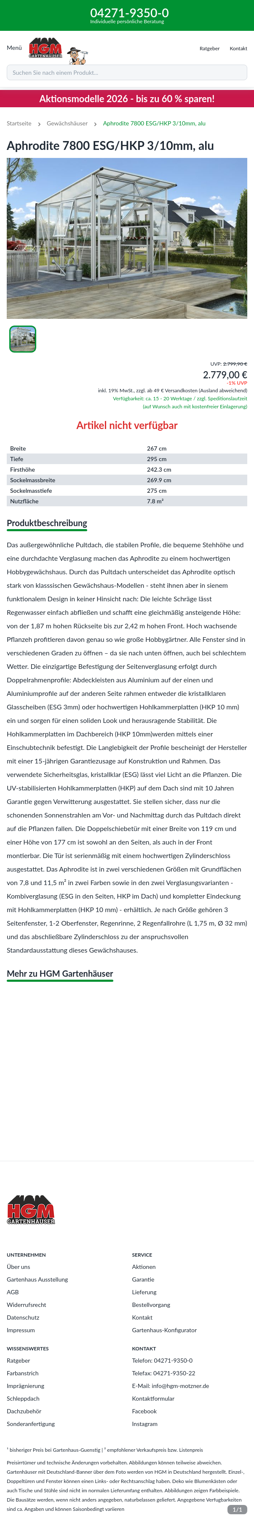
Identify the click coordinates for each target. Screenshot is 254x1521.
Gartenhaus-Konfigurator (164, 1330)
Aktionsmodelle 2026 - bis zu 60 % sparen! (127, 98)
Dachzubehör (24, 1411)
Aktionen (144, 1266)
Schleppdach (23, 1398)
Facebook (144, 1411)
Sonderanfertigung (31, 1423)
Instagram (145, 1423)
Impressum (21, 1330)
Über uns (18, 1266)
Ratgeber (18, 1360)
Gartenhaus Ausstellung (37, 1279)
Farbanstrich (23, 1373)
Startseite (19, 123)
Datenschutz (23, 1317)
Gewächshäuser (67, 123)
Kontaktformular (153, 1398)
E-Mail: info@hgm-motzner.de (170, 1385)
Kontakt (142, 1317)
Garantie (143, 1279)
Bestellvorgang (151, 1304)
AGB (13, 1292)
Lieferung (144, 1292)
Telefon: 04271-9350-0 (162, 1360)
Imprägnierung (25, 1385)
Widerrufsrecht (26, 1304)
